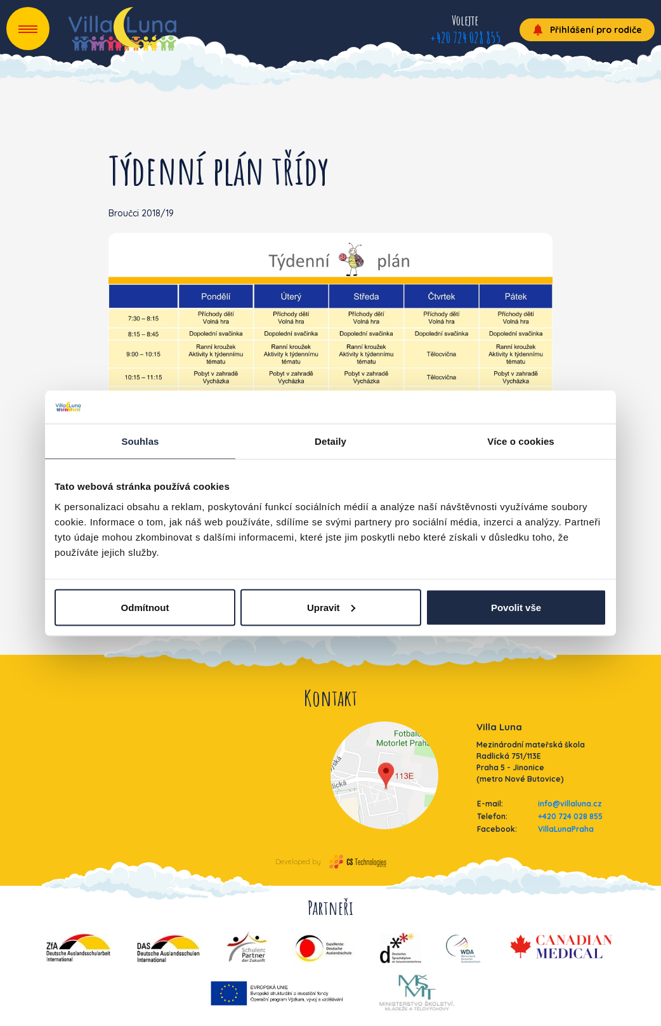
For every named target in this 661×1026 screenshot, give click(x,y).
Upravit (331, 607)
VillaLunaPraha (566, 829)
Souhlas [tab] (140, 441)
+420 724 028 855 (465, 37)
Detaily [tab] (330, 441)
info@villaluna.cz (570, 803)
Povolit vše (516, 607)
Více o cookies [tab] (520, 441)
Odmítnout (145, 607)
